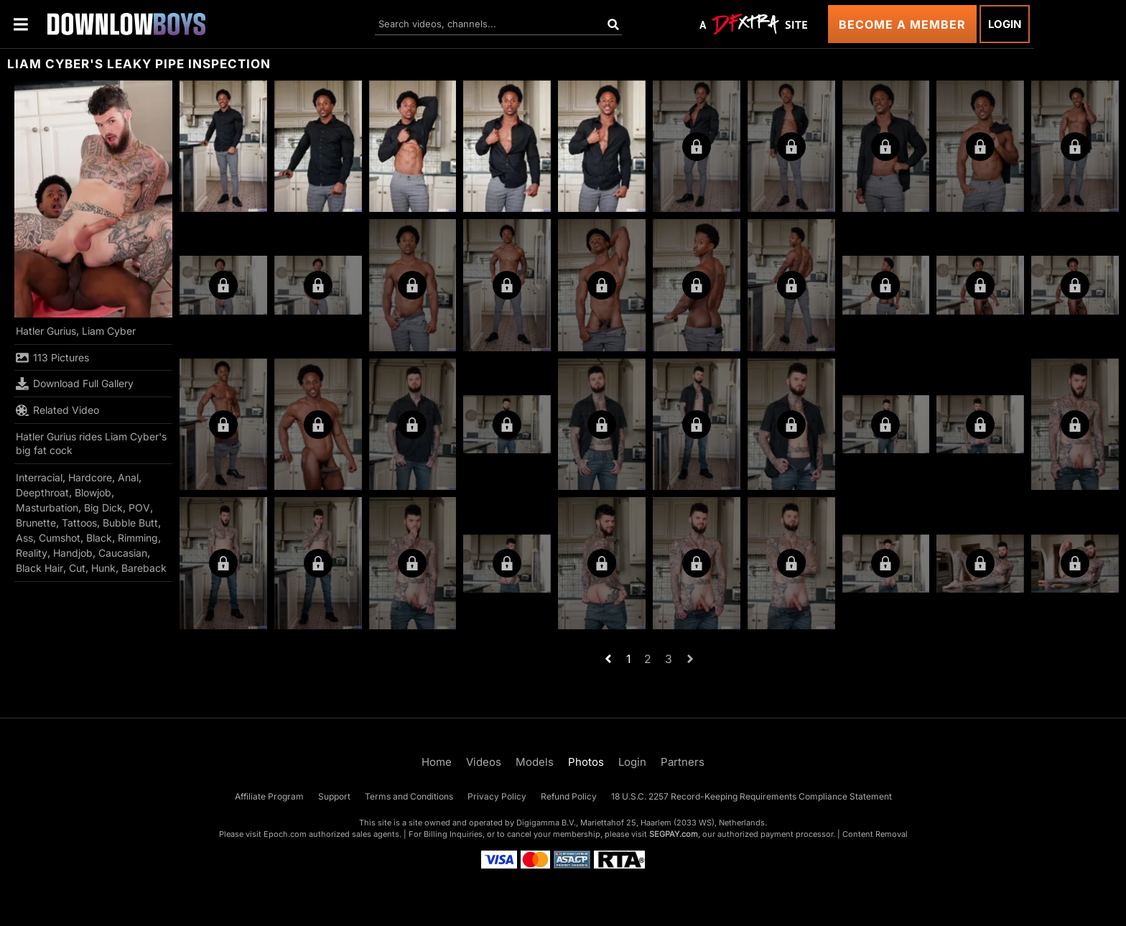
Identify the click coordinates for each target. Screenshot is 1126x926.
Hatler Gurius (46, 331)
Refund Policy (569, 796)
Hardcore (90, 477)
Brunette (36, 523)
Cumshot (59, 538)
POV (139, 507)
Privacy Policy (496, 796)
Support (334, 796)
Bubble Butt (130, 523)
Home (437, 762)
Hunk (103, 568)
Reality (31, 553)
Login (1004, 24)
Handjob (73, 553)
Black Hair (39, 568)
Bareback (144, 568)
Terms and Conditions (409, 796)
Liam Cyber (109, 331)
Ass (24, 538)
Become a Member (902, 24)
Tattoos (79, 523)
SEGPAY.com (673, 834)
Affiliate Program (269, 796)
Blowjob (93, 492)
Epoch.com (285, 834)
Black (99, 538)
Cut (77, 568)
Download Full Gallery (75, 383)
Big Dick (103, 507)
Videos (483, 762)
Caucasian (122, 553)
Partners (682, 762)
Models (535, 762)
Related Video (57, 410)
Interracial (39, 477)
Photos (586, 762)
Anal (128, 477)
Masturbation (47, 507)
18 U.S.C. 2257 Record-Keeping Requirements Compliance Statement (751, 796)
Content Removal (875, 834)
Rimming (138, 538)
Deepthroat (42, 492)
